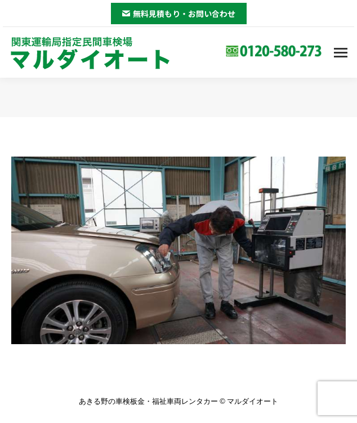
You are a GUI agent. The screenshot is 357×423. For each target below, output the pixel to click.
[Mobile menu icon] (341, 52)
